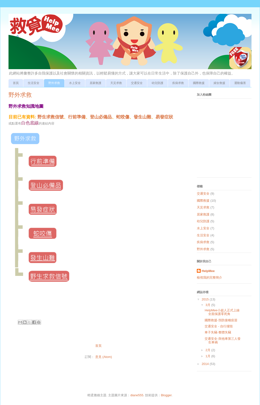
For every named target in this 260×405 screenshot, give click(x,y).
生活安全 (33, 83)
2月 (208, 350)
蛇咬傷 (122, 117)
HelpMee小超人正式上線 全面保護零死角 (222, 312)
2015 (206, 299)
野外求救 (54, 83)
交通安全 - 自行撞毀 (219, 326)
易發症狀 (164, 117)
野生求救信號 (50, 117)
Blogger (166, 395)
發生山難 (142, 117)
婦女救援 (219, 83)
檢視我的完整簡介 (209, 277)
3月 (208, 305)
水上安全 (75, 83)
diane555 (136, 395)
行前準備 (77, 117)
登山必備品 (101, 117)
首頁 (16, 83)
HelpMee (208, 271)
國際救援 (199, 83)
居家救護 (95, 83)
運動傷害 (240, 83)
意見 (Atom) (103, 357)
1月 (208, 356)
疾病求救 (178, 83)
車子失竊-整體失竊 (218, 332)
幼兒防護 (157, 83)
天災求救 (116, 83)
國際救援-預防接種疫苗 (221, 320)
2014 (206, 364)
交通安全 (137, 83)
